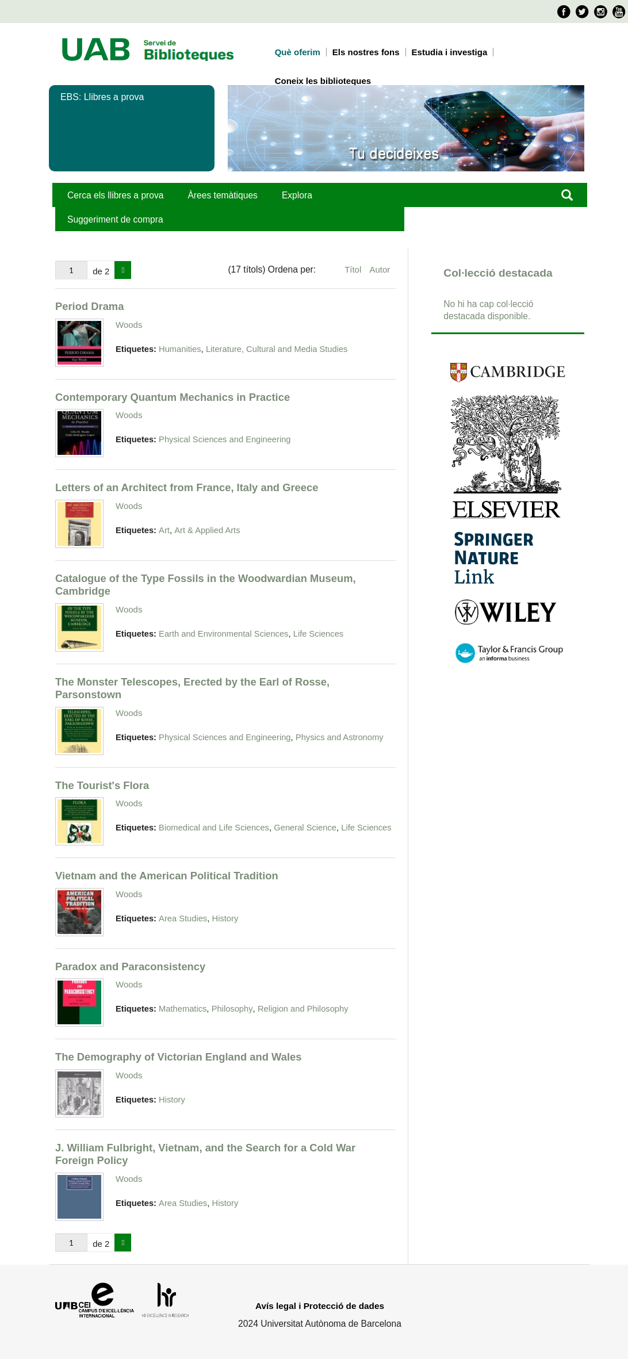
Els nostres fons (366, 52)
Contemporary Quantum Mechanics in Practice (172, 397)
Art (164, 530)
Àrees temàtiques (222, 195)
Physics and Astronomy (340, 737)
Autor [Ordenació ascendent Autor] (379, 269)
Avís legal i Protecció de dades (319, 1306)
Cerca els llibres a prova (115, 195)
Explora (297, 195)
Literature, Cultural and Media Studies (277, 349)
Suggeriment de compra (115, 219)
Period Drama (89, 306)
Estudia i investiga (450, 52)
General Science (305, 827)
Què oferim (297, 52)
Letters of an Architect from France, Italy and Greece (186, 487)
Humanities (180, 349)
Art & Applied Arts (207, 530)
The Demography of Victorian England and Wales (178, 1057)
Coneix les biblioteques (323, 80)
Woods (129, 325)
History (225, 918)
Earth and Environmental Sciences (223, 633)
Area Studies (183, 918)
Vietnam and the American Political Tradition (166, 876)
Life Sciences (318, 633)
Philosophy (232, 1008)
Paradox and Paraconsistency (130, 966)
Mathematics (182, 1008)
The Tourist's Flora (102, 785)
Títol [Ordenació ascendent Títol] (353, 269)
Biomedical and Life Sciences (214, 827)
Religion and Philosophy (303, 1008)
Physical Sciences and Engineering (224, 439)
